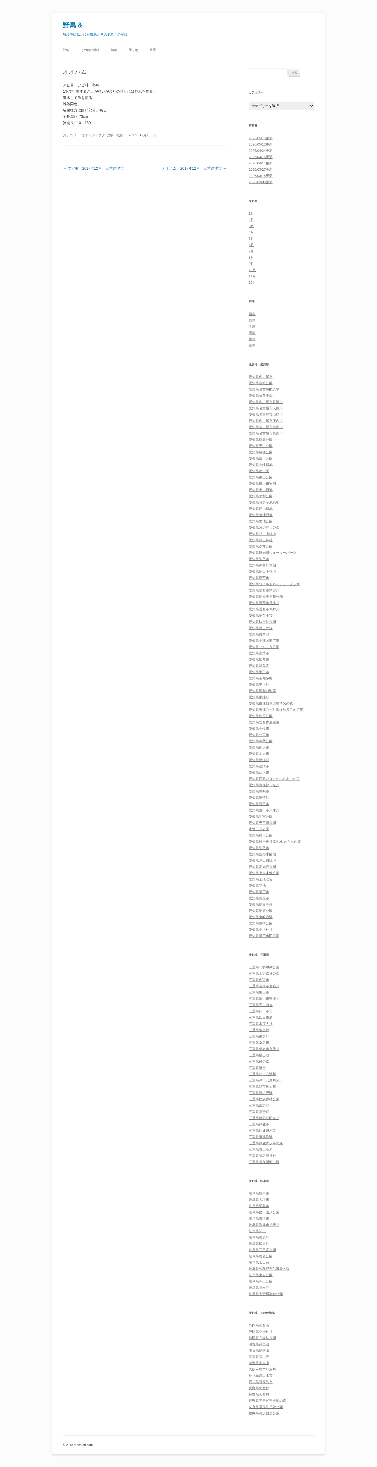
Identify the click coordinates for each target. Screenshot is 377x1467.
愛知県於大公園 (261, 835)
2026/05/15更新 (261, 138)
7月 (251, 251)
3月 (251, 226)
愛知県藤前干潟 (261, 396)
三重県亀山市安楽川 (264, 999)
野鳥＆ (73, 25)
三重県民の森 (259, 1061)
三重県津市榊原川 (262, 1087)
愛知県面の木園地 (262, 854)
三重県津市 (257, 1068)
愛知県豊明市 (259, 791)
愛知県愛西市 (259, 578)
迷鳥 (252, 345)
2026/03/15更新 (261, 176)
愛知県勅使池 (259, 798)
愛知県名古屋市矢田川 (266, 433)
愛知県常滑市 (259, 653)
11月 (252, 276)
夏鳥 (252, 320)
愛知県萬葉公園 (261, 741)
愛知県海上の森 (261, 628)
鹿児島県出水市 (261, 1375)
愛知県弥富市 (259, 559)
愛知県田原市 (259, 898)
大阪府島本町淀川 (262, 1369)
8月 (251, 257)
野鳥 (66, 50)
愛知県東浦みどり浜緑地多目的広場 (276, 710)
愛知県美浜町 (259, 685)
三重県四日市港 (261, 1017)
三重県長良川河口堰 (264, 1162)
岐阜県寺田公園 (261, 1281)
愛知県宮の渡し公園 (264, 527)
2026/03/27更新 (261, 169)
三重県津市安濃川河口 (266, 1080)
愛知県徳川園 (259, 471)
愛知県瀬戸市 (259, 892)
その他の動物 (90, 50)
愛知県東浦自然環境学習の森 (271, 703)
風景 (153, 50)
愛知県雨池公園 (261, 521)
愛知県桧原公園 (261, 716)
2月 (251, 220)
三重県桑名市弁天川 (264, 1049)
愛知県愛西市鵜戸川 (264, 609)
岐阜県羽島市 (259, 1206)
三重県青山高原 (261, 1149)
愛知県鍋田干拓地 (262, 571)
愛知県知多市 (259, 659)
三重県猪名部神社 (262, 1156)
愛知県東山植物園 (262, 484)
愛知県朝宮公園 (261, 816)
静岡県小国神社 (261, 1332)
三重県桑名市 (259, 1043)
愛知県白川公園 (261, 458)
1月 (251, 213)
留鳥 (252, 314)
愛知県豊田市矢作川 (264, 810)
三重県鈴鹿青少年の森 (266, 1143)
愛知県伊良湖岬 (261, 904)
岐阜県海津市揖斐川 (264, 1225)
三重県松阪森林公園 (264, 1099)
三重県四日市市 (261, 1011)
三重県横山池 (259, 1055)
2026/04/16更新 (261, 157)
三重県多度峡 (259, 1030)
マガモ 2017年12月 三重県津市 (93, 168)
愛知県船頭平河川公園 (266, 597)
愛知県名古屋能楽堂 (264, 389)
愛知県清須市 (259, 766)
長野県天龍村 (259, 1394)
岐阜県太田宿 (259, 1262)
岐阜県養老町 (259, 1237)
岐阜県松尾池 (259, 1244)
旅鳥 (252, 339)
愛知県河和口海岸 (262, 691)
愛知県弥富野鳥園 (262, 565)
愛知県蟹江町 (259, 760)
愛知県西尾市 (259, 772)
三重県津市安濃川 (262, 1074)
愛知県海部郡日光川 (264, 785)
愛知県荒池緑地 (261, 515)
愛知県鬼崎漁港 (261, 917)
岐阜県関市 (257, 1231)
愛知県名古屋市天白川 (266, 408)
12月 (252, 283)
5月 (251, 239)
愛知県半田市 (259, 672)
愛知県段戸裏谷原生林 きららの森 (275, 842)
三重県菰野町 (259, 1112)
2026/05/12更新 (261, 144)
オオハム (88, 135)
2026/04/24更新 (261, 151)
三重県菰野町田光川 (264, 1118)
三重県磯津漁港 (261, 1137)
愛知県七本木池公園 (264, 873)
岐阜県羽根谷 (259, 1288)
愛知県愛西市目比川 (264, 603)
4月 (251, 232)
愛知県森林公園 (261, 546)
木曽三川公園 (259, 829)
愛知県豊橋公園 (261, 923)
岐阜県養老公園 (261, 1256)
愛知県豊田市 (259, 804)
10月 (252, 270)
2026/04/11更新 (261, 163)
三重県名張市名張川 (264, 986)
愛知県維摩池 (259, 634)
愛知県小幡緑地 (261, 465)
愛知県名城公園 (261, 383)
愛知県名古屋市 (261, 377)
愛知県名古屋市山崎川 (266, 414)
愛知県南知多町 (261, 678)
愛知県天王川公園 (262, 823)
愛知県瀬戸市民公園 (264, 936)
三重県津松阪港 (261, 1093)
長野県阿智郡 (259, 1388)
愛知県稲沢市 (259, 747)
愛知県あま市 (259, 754)
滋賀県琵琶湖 (259, 1344)
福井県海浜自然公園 (264, 1413)
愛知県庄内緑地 (261, 509)
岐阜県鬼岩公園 (261, 1275)
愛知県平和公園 (261, 496)
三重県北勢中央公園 (264, 967)
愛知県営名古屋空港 (264, 722)
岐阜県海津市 (259, 1218)
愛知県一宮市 (259, 735)
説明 (110, 135)
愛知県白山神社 (261, 540)
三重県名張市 (259, 980)
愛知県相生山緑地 (262, 534)
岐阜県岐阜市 (259, 1193)
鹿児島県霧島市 (261, 1382)
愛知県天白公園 (261, 446)
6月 (251, 245)
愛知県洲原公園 (261, 911)
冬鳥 (252, 326)
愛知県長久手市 (261, 615)
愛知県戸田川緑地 (262, 860)
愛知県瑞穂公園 (261, 452)
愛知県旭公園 (259, 666)
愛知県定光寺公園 (262, 867)
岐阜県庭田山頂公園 (264, 1212)
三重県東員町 (259, 1036)
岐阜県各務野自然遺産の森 (269, 1269)
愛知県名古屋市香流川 (266, 402)
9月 (251, 264)
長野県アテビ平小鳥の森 (267, 1401)
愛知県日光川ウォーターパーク (272, 553)
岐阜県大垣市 (259, 1200)
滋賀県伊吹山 (259, 1350)
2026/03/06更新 (261, 182)
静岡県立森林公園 (262, 1338)
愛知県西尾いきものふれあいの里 (274, 779)
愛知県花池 (257, 886)
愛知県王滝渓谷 (261, 879)
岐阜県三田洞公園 (262, 1250)
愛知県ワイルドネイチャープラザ (274, 584)
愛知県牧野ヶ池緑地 (264, 502)
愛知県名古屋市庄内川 (266, 421)
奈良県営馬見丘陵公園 (266, 1407)
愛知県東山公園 (261, 477)
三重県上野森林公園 (264, 973)
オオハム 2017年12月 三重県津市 (194, 168)
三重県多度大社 (261, 1024)
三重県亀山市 (259, 992)
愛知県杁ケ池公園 (262, 622)
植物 (114, 50)
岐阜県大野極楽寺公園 (266, 1294)
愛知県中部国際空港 (264, 641)
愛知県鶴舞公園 (261, 440)
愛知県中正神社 (261, 929)
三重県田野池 (259, 1105)
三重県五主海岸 (261, 1005)
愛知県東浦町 (259, 697)
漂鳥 (252, 333)
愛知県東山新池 (261, 490)
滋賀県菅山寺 (259, 1357)
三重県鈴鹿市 (259, 1124)
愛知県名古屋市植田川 (266, 427)
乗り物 (133, 50)
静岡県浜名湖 (259, 1325)
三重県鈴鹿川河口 (262, 1131)
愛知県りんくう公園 (264, 647)
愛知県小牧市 (259, 728)
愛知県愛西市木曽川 (264, 590)
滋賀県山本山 (259, 1363)
